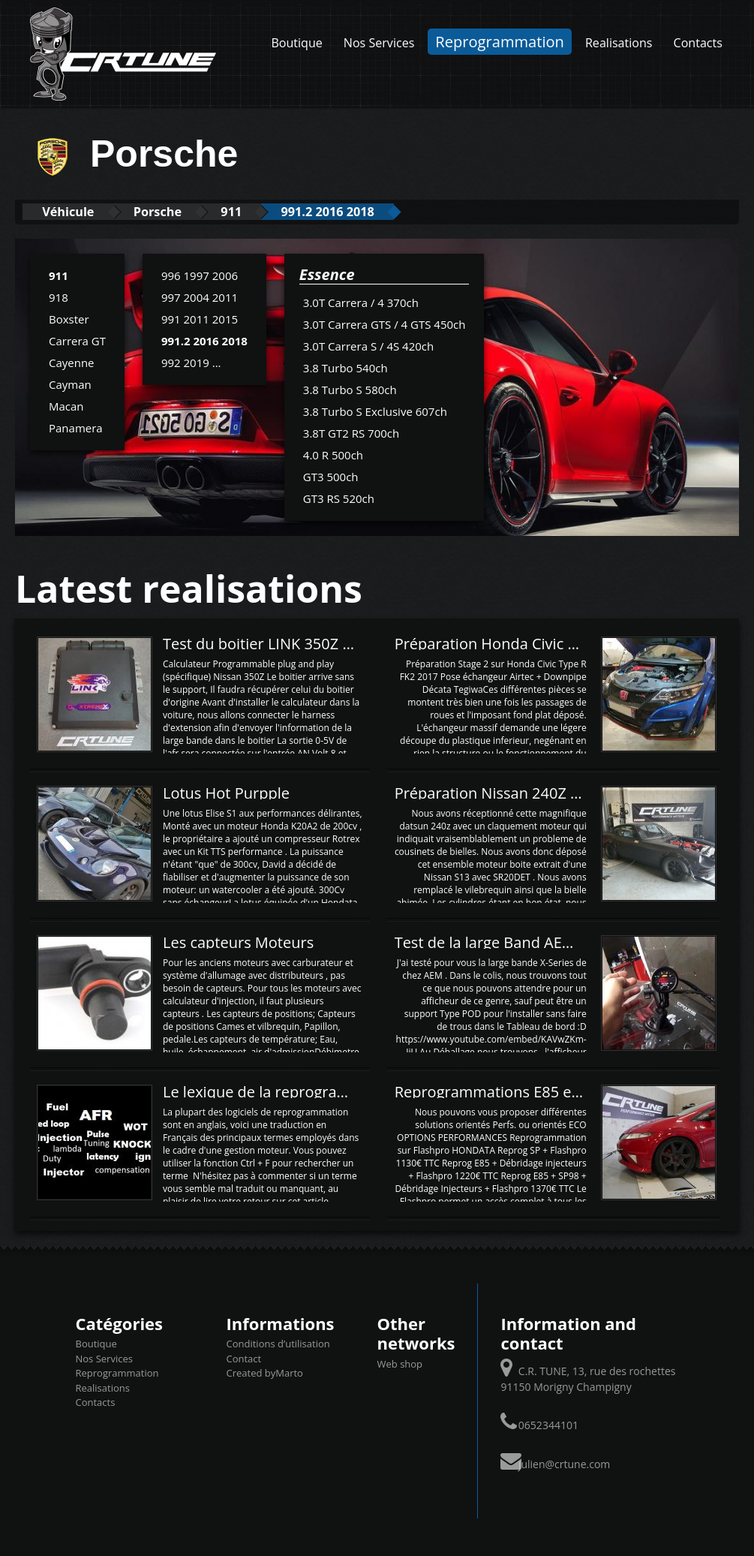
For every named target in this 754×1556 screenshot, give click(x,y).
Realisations (619, 43)
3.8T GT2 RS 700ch (351, 432)
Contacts (698, 43)
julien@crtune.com (564, 1463)
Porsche (170, 211)
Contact (244, 1358)
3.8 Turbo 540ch (345, 367)
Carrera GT (77, 340)
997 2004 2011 (199, 296)
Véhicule (72, 211)
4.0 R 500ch (333, 454)
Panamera (76, 427)
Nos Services (379, 43)
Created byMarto (265, 1373)
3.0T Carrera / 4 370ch (361, 301)
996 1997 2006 (199, 274)
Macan (66, 405)
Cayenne (72, 361)
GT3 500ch (331, 475)
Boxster (69, 318)
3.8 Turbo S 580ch (350, 388)
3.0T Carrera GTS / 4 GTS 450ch (384, 323)
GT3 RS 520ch (338, 497)
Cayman (70, 383)
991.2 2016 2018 (355, 211)
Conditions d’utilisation (278, 1343)
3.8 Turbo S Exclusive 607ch (375, 410)
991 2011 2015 (199, 318)
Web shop (400, 1363)
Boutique (296, 43)
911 (251, 211)
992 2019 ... (191, 361)
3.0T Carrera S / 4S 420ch (368, 345)
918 (58, 296)
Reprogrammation (499, 42)
